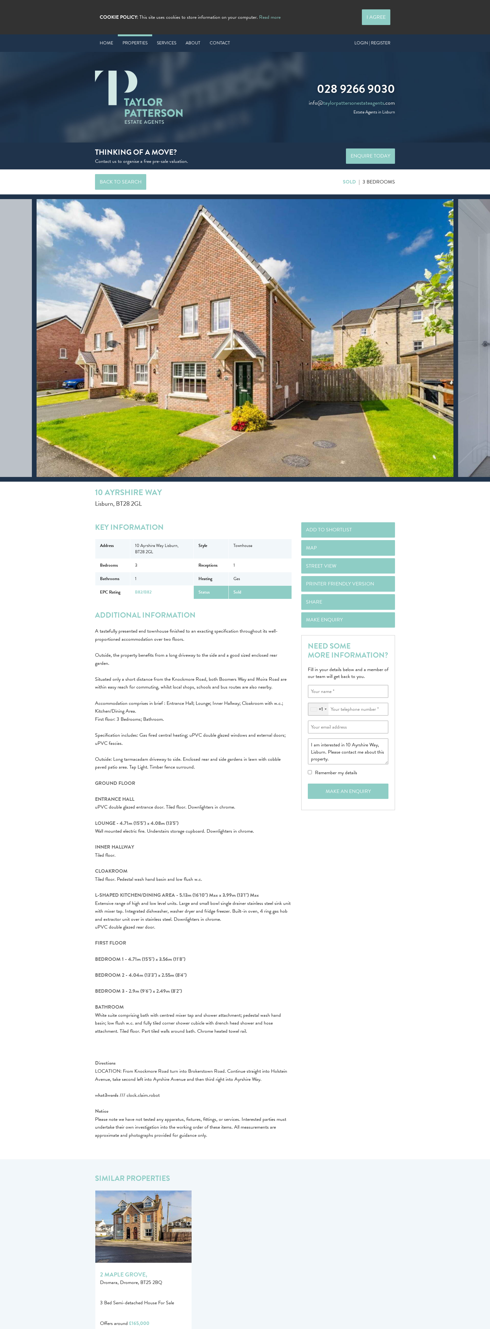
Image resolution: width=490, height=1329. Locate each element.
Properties (135, 43)
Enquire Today (370, 156)
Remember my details (336, 772)
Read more (270, 17)
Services (166, 43)
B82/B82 (143, 592)
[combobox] (318, 709)
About (193, 43)
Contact (220, 43)
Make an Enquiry (348, 791)
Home (106, 43)
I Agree (376, 17)
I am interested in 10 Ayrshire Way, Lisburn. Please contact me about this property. (348, 751)
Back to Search (121, 182)
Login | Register (372, 43)
